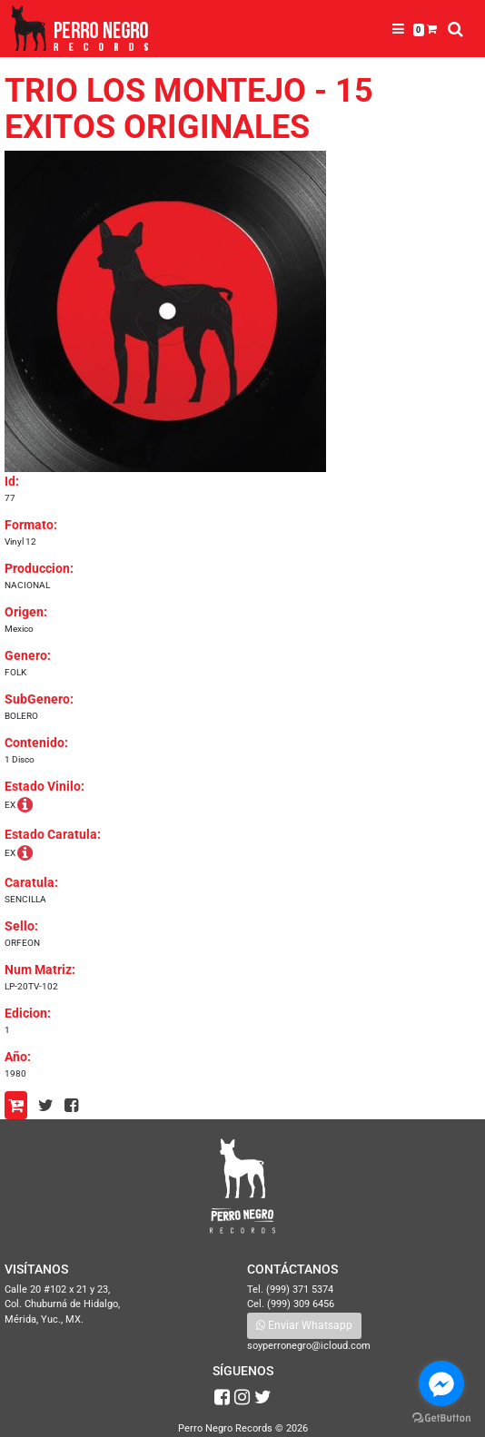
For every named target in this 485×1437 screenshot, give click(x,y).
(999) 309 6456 (300, 1304)
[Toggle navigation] (398, 29)
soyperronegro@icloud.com (309, 1346)
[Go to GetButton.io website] (441, 1418)
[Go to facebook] (441, 1383)
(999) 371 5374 (299, 1289)
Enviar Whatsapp (304, 1325)
